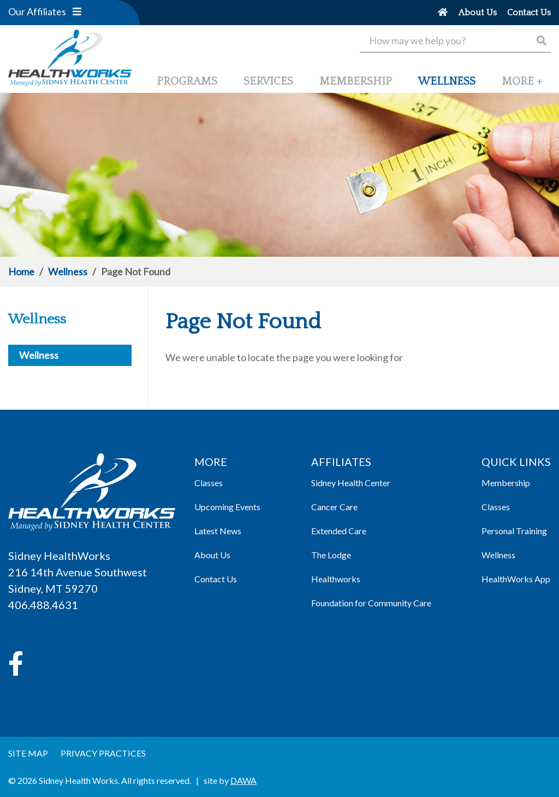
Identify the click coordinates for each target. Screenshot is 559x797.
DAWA (243, 780)
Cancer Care (334, 506)
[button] (77, 11)
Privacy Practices (103, 753)
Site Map (28, 753)
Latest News (217, 531)
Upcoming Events (227, 506)
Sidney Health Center (350, 482)
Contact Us (215, 579)
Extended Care (338, 531)
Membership (505, 482)
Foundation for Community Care (371, 603)
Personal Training (514, 531)
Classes (208, 482)
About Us (212, 555)
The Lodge (331, 555)
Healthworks (335, 579)
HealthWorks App (515, 579)
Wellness (67, 271)
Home (21, 271)
